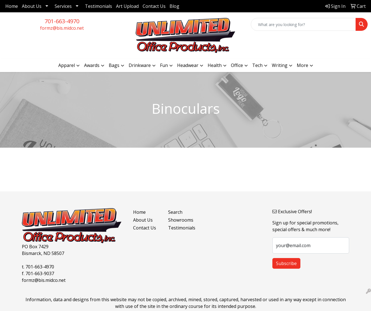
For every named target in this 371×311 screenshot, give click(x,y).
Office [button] (237, 65)
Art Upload (127, 6)
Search (175, 212)
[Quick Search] (303, 24)
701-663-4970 (62, 21)
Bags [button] (114, 65)
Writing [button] (279, 65)
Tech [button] (257, 65)
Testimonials (98, 6)
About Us (31, 6)
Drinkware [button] (140, 65)
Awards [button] (91, 65)
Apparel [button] (66, 65)
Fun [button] (164, 65)
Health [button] (215, 65)
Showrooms (180, 220)
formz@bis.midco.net (62, 28)
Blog (174, 6)
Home (11, 6)
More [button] (302, 65)
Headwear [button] (187, 65)
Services (63, 6)
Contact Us (154, 6)
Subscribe (286, 263)
